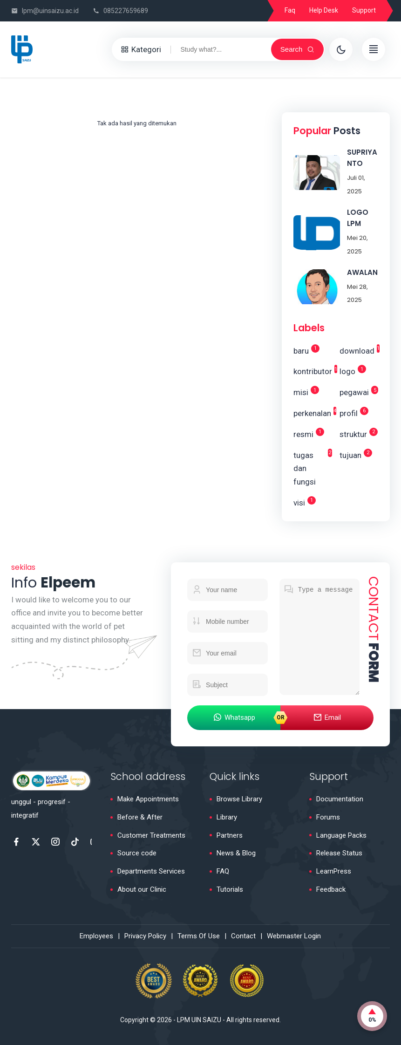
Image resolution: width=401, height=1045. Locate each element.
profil (354, 412)
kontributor (312, 370)
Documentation (339, 799)
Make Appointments (148, 799)
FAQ (223, 871)
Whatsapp (234, 717)
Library (227, 817)
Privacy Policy (145, 936)
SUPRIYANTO (362, 157)
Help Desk (323, 10)
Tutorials (230, 889)
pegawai (359, 391)
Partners (230, 835)
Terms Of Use (198, 936)
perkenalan (312, 412)
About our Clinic (141, 889)
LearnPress (333, 871)
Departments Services (151, 871)
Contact (243, 936)
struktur (359, 433)
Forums (328, 817)
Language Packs (341, 835)
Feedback (331, 889)
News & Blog (236, 853)
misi (306, 391)
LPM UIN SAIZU (199, 1020)
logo (353, 370)
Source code (136, 853)
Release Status (339, 853)
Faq (290, 10)
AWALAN (362, 272)
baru (306, 349)
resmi (308, 433)
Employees (96, 936)
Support (364, 10)
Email (327, 717)
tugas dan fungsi (312, 468)
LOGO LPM (357, 217)
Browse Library (239, 799)
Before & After (140, 817)
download (359, 349)
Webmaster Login (294, 936)
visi (304, 501)
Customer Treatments (151, 835)
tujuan (356, 454)
